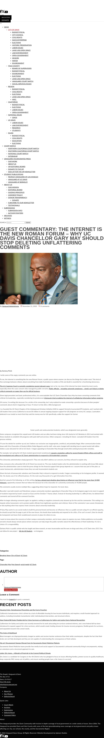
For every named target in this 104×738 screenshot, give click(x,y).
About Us (7, 691)
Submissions (8, 710)
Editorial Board (9, 696)
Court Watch (8, 705)
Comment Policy (10, 715)
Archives (7, 707)
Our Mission (8, 694)
